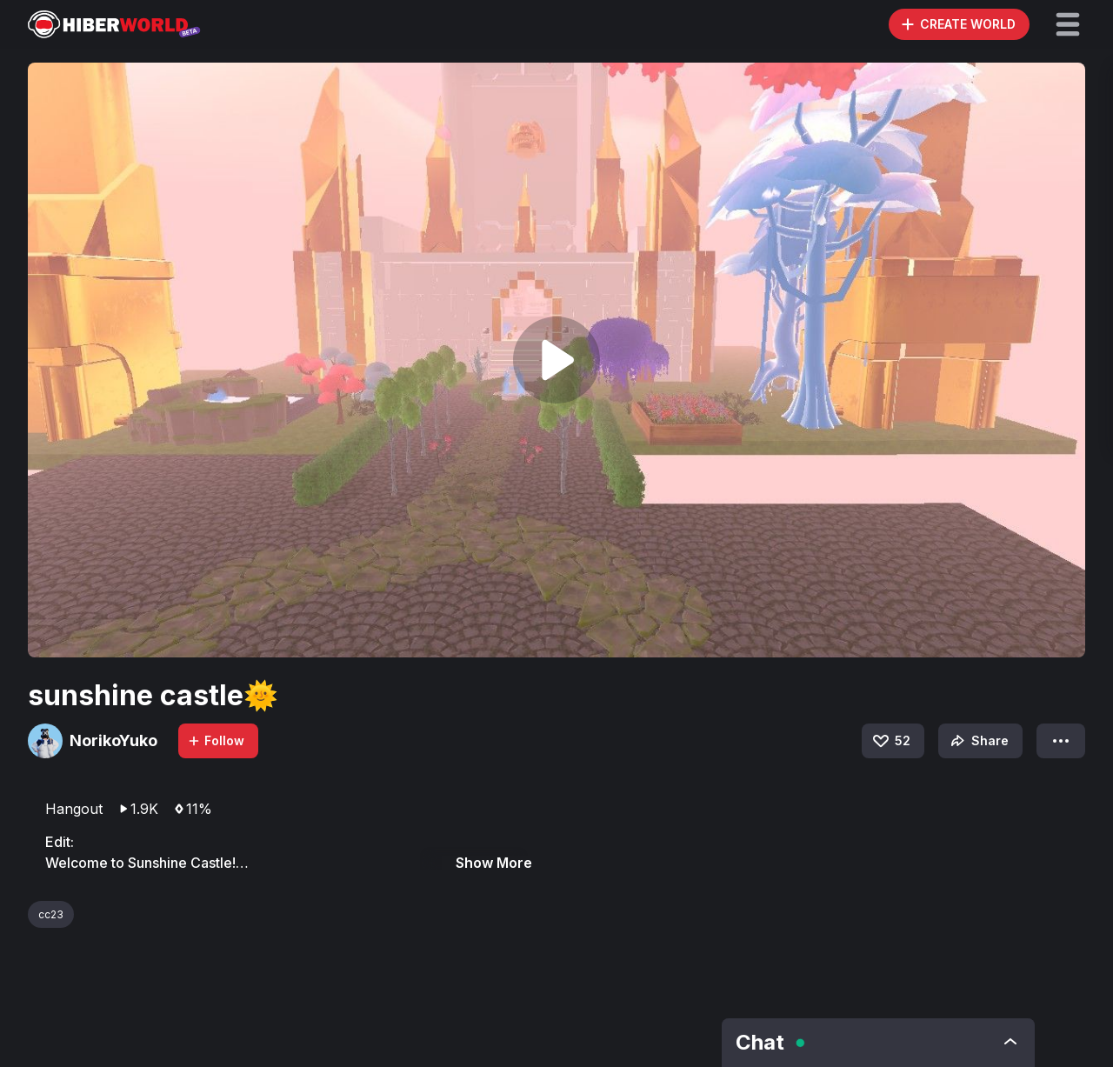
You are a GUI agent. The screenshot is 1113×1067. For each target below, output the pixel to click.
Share (978, 740)
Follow (215, 740)
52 (890, 740)
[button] (1067, 24)
